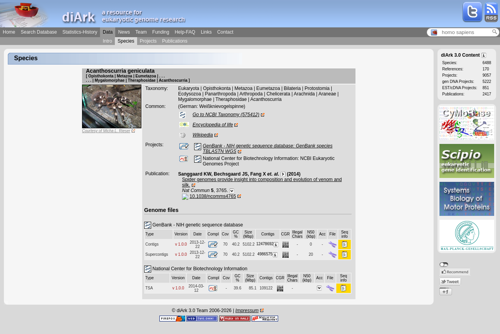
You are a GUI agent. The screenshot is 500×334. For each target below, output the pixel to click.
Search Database (39, 32)
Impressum (247, 310)
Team (140, 32)
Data (107, 32)
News (124, 32)
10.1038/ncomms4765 (212, 196)
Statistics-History (79, 32)
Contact (225, 32)
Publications (175, 41)
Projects (148, 41)
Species (126, 41)
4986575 (268, 254)
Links (206, 32)
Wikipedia (203, 135)
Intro (107, 41)
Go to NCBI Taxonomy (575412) (226, 114)
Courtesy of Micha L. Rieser (106, 131)
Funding (160, 32)
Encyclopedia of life (213, 124)
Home (9, 32)
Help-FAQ (185, 32)
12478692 (268, 244)
